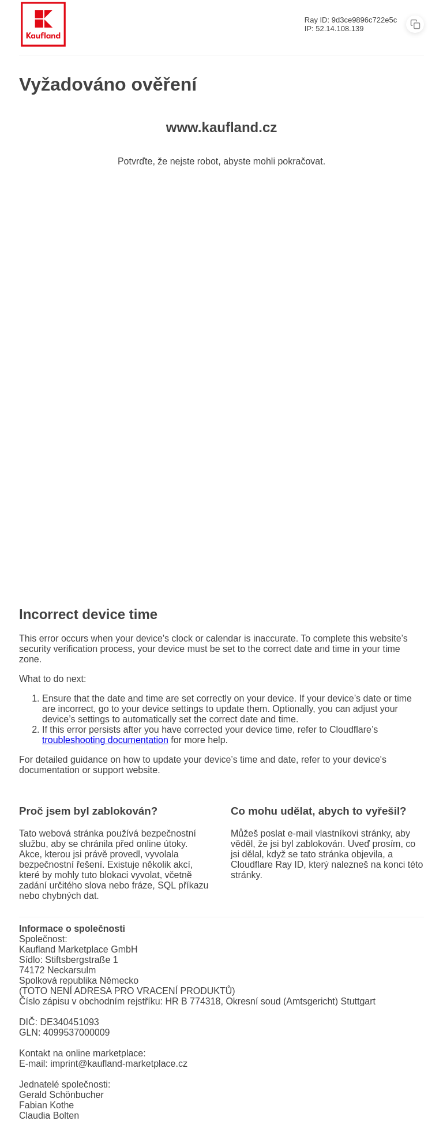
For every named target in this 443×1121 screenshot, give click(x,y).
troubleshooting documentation (105, 740)
